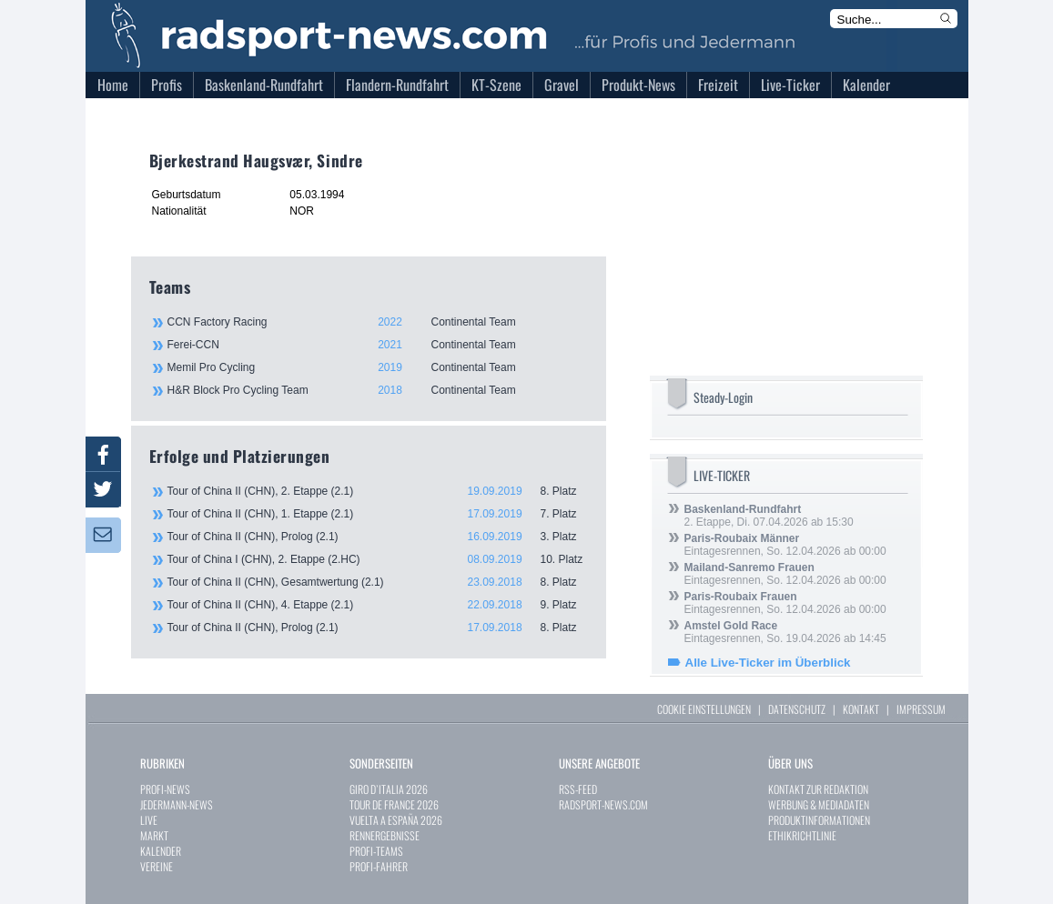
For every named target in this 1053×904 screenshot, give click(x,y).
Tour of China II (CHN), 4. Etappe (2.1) (377, 604)
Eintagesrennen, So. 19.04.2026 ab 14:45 (785, 632)
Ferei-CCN (376, 344)
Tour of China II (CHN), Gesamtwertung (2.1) (377, 582)
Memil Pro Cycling (376, 367)
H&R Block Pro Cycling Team (376, 390)
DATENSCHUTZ (796, 709)
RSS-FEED (578, 789)
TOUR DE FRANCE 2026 (394, 804)
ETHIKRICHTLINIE (802, 835)
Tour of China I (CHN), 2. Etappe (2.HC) (377, 559)
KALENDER (160, 851)
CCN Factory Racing (376, 322)
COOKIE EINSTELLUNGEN (704, 709)
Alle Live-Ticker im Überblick (768, 662)
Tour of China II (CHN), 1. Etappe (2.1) (377, 513)
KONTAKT (861, 709)
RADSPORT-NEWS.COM (603, 804)
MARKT (154, 835)
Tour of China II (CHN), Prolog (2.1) (377, 536)
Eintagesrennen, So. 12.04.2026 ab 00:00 (785, 544)
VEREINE (156, 866)
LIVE (148, 820)
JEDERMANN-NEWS (176, 804)
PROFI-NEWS (165, 789)
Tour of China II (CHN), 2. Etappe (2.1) (377, 491)
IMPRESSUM (921, 709)
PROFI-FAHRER (378, 866)
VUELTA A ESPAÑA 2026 (395, 820)
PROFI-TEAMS (376, 851)
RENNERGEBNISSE (384, 835)
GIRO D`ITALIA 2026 (388, 789)
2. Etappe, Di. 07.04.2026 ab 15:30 (769, 515)
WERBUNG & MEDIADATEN (818, 804)
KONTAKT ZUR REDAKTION (818, 789)
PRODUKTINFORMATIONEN (819, 820)
